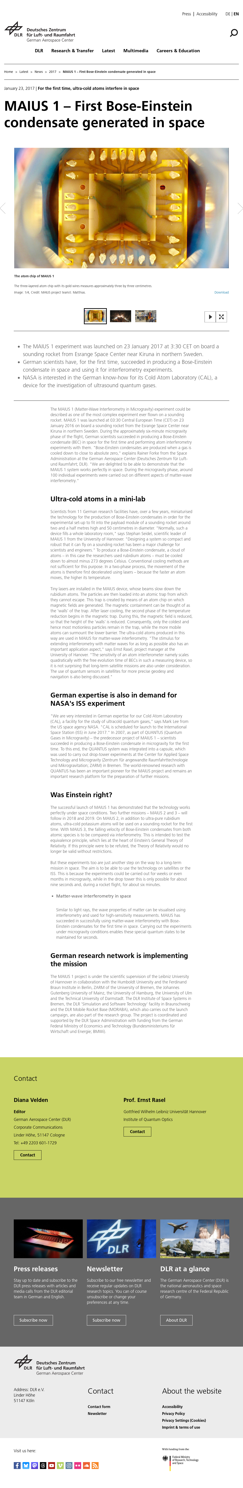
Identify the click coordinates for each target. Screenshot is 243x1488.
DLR (39, 50)
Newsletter (97, 1413)
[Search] (234, 33)
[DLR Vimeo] (60, 1467)
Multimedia (135, 50)
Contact (27, 1155)
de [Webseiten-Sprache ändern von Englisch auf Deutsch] (228, 13)
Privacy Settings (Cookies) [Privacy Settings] (184, 1420)
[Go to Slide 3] (145, 316)
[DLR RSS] (95, 1467)
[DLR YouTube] (51, 1467)
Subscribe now (33, 1320)
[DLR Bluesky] (25, 1467)
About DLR (176, 1320)
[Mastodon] (34, 1467)
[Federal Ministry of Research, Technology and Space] (184, 1475)
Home (8, 71)
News (39, 71)
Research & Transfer (72, 50)
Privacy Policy (173, 1413)
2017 (52, 71)
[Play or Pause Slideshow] (210, 317)
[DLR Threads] (43, 1467)
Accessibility (206, 13)
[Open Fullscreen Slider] (221, 317)
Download (222, 292)
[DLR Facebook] (17, 1467)
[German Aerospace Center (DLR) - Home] (41, 31)
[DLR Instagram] (69, 1467)
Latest (108, 50)
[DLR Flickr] (77, 1467)
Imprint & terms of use (181, 1427)
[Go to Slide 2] (120, 316)
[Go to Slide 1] (95, 316)
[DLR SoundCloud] (86, 1467)
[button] (121, 227)
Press (186, 13)
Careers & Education (178, 50)
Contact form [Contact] (99, 1406)
